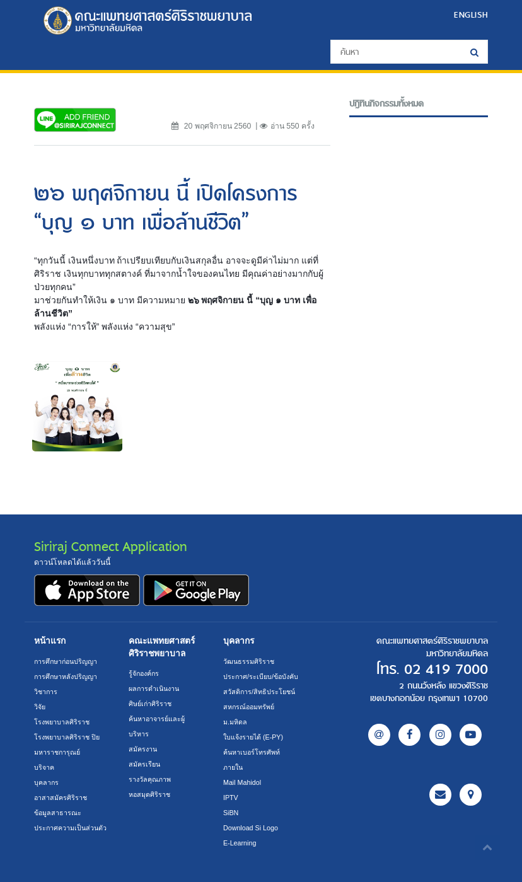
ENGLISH (471, 14)
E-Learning (239, 843)
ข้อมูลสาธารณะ (57, 812)
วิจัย (39, 707)
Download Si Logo (250, 828)
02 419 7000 (446, 670)
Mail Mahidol (242, 782)
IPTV (230, 797)
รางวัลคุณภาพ (150, 779)
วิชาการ (45, 691)
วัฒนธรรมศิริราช (248, 661)
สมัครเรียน (144, 764)
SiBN (230, 812)
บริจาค (44, 767)
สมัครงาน (143, 749)
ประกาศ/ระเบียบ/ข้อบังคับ (260, 676)
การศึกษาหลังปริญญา (65, 676)
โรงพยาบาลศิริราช (62, 722)
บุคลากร (46, 782)
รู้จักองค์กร (144, 673)
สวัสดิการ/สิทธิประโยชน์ (259, 691)
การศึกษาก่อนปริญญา (65, 661)
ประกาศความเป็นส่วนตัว (70, 828)
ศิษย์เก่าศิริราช (150, 703)
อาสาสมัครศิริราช (60, 797)
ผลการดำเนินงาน (154, 688)
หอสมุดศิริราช (149, 794)
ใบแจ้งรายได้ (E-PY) (253, 737)
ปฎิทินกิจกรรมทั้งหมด (386, 104)
